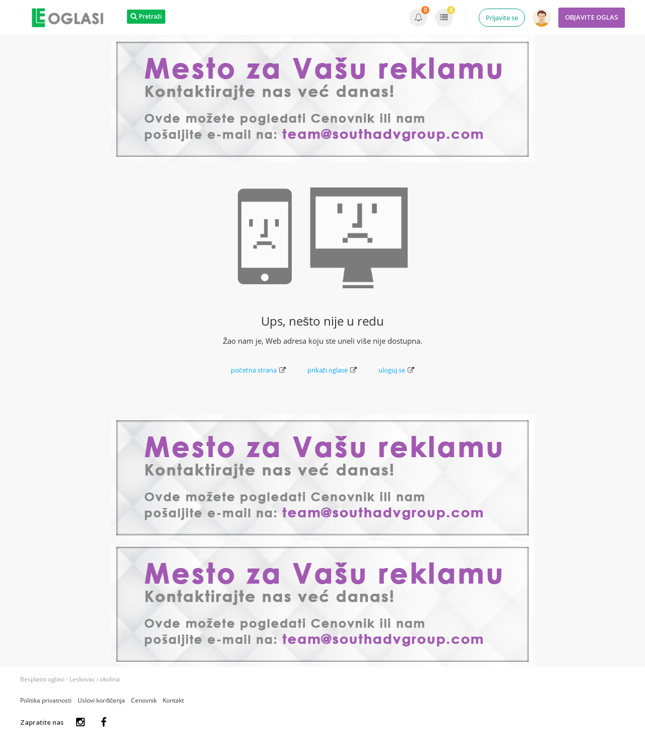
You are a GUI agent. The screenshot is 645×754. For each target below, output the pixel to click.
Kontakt (173, 700)
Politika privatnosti (46, 700)
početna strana (258, 369)
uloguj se (396, 369)
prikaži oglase (332, 369)
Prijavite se (502, 17)
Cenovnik (144, 700)
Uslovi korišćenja (101, 700)
